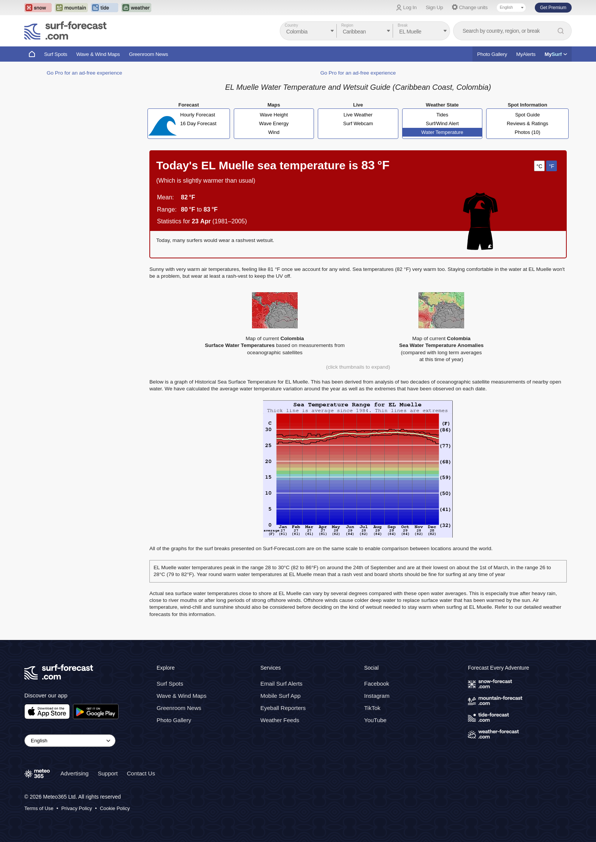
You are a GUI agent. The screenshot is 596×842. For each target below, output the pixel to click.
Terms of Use (39, 808)
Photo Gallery (492, 54)
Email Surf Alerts (281, 683)
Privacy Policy (76, 808)
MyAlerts (526, 54)
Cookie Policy (115, 808)
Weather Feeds (279, 720)
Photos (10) (527, 132)
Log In (410, 7)
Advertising (74, 773)
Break (402, 25)
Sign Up (434, 7)
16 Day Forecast (198, 123)
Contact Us (141, 773)
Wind (274, 132)
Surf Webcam (358, 123)
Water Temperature (442, 132)
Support (108, 773)
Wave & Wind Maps (98, 54)
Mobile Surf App (280, 695)
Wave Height (274, 115)
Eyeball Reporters (283, 708)
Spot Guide (527, 115)
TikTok (372, 708)
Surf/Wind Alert (442, 123)
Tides (442, 115)
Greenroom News (148, 54)
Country (291, 25)
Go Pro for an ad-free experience (84, 73)
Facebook (376, 683)
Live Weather (358, 115)
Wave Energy (274, 123)
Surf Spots (55, 54)
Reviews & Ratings (527, 123)
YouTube (375, 720)
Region (347, 25)
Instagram (377, 695)
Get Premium (553, 7)
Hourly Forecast (197, 115)
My (556, 54)
